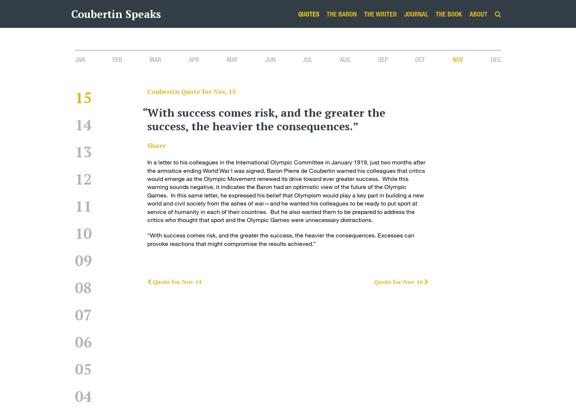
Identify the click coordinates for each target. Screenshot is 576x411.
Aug (345, 59)
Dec (496, 59)
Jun (270, 59)
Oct (420, 59)
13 (83, 151)
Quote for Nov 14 (174, 282)
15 (83, 97)
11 (83, 206)
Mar (155, 59)
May (232, 59)
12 (83, 179)
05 (83, 369)
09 (83, 260)
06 (83, 342)
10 (83, 233)
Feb (117, 59)
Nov (458, 59)
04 (83, 396)
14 (83, 124)
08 (83, 287)
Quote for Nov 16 (401, 282)
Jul (307, 59)
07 (83, 314)
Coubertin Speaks (116, 14)
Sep (383, 59)
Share (156, 145)
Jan (80, 59)
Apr (194, 59)
